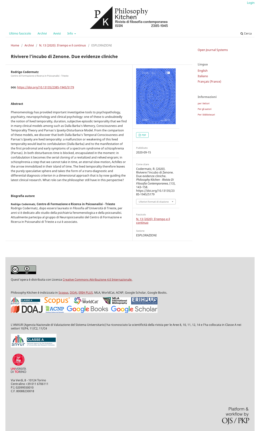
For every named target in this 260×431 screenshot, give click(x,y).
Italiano (203, 76)
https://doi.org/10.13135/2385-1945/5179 (45, 87)
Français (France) (209, 81)
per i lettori (203, 103)
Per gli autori (204, 109)
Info (70, 33)
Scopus (63, 293)
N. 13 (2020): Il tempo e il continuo (62, 45)
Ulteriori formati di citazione (154, 201)
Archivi (42, 33)
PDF (143, 135)
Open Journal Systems (213, 50)
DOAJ (73, 293)
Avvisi (57, 33)
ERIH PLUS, (86, 293)
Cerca (246, 33)
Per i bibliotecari (206, 114)
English (203, 71)
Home (15, 45)
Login (251, 3)
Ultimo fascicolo (20, 33)
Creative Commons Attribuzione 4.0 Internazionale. (97, 280)
